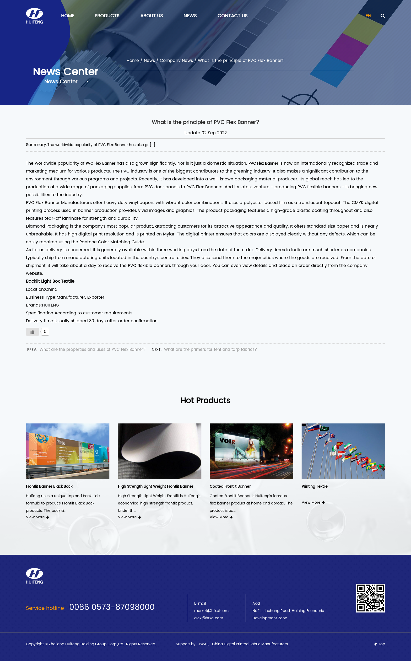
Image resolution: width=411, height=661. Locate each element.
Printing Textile (315, 486)
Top (379, 644)
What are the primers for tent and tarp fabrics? (210, 349)
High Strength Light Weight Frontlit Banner (155, 486)
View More (37, 517)
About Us (151, 16)
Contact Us (233, 16)
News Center (66, 82)
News (190, 16)
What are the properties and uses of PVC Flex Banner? (92, 349)
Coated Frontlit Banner (230, 486)
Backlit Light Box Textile (50, 281)
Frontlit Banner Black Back (49, 486)
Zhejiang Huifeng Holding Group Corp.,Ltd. (87, 644)
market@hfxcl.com (211, 611)
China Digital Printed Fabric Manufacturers (250, 644)
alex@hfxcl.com (208, 618)
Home (67, 16)
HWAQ (203, 644)
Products (107, 16)
